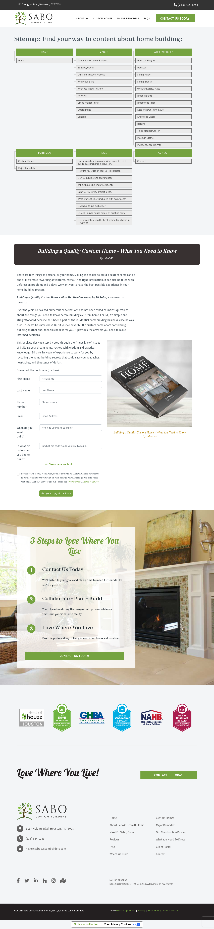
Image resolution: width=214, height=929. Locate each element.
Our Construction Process (91, 74)
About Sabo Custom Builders (93, 60)
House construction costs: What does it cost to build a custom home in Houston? (102, 162)
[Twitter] (28, 881)
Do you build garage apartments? (95, 177)
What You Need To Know (90, 88)
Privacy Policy (74, 481)
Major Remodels (128, 18)
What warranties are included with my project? (102, 198)
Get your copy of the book (56, 493)
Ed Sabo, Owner (86, 67)
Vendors (82, 116)
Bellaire (141, 123)
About (80, 18)
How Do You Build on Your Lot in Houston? (100, 170)
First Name (23, 379)
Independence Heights (149, 144)
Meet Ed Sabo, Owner (122, 832)
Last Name (23, 390)
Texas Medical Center (148, 130)
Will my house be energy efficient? (95, 184)
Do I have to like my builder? (92, 206)
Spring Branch (144, 81)
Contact (141, 161)
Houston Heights (146, 60)
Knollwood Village (146, 116)
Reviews (82, 95)
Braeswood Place (146, 102)
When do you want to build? (25, 432)
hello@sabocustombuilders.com (46, 849)
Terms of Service (91, 481)
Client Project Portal (88, 102)
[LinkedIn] (38, 881)
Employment (84, 109)
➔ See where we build (59, 464)
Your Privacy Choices (117, 924)
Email (20, 416)
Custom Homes (102, 18)
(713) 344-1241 (188, 5)
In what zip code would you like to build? (24, 452)
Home (21, 60)
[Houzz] (47, 881)
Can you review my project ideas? (95, 191)
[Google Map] (63, 881)
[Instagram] (55, 881)
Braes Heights (144, 95)
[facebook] (20, 881)
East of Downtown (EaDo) (151, 109)
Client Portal (163, 847)
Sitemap (141, 910)
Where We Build (86, 81)
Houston (141, 67)
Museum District (145, 137)
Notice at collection (86, 924)
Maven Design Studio (125, 910)
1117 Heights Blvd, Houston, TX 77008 (39, 4)
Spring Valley (143, 74)
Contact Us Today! (175, 18)
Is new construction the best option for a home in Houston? (104, 221)
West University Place (148, 88)
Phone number (21, 404)
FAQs (147, 18)
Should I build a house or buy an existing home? (102, 213)
